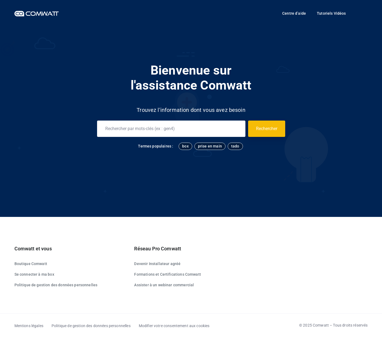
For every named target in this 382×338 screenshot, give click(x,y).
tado (235, 146)
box (185, 146)
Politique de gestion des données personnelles (56, 285)
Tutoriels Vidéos (331, 13)
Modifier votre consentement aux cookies (174, 326)
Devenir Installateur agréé (157, 264)
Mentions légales (28, 326)
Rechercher (266, 128)
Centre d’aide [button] (294, 13)
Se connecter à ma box (34, 274)
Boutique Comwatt (30, 264)
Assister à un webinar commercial (164, 285)
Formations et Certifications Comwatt (167, 274)
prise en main (210, 146)
